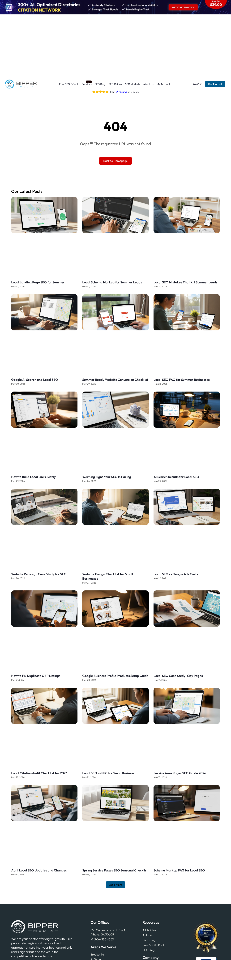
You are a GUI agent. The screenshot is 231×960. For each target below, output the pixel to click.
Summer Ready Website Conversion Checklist (115, 380)
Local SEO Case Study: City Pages (178, 676)
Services (87, 84)
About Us (148, 84)
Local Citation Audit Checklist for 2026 (39, 773)
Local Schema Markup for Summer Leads (112, 282)
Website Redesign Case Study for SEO (38, 574)
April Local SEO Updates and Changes (39, 870)
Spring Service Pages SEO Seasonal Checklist (115, 870)
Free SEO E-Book (69, 84)
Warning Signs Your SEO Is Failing (106, 477)
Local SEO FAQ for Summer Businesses (182, 380)
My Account (163, 84)
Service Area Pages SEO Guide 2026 (180, 773)
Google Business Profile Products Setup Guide (115, 676)
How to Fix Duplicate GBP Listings (35, 676)
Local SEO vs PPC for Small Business (108, 773)
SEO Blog (100, 84)
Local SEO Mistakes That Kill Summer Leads (185, 282)
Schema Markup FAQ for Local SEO (179, 870)
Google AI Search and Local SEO (34, 380)
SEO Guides (115, 84)
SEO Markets (132, 84)
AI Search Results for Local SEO (176, 477)
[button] (115, 884)
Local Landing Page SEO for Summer (38, 282)
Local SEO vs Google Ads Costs (176, 574)
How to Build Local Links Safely (33, 477)
